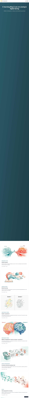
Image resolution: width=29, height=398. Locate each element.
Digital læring (3, 286)
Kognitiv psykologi (4, 312)
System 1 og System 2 (5, 313)
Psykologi (7, 312)
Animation (3, 363)
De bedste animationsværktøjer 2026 (8, 365)
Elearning (6, 286)
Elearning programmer (7, 363)
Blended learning (5, 288)
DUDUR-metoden (5, 262)
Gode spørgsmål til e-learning (7, 390)
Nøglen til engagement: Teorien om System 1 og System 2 (12, 339)
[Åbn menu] (27, 1)
